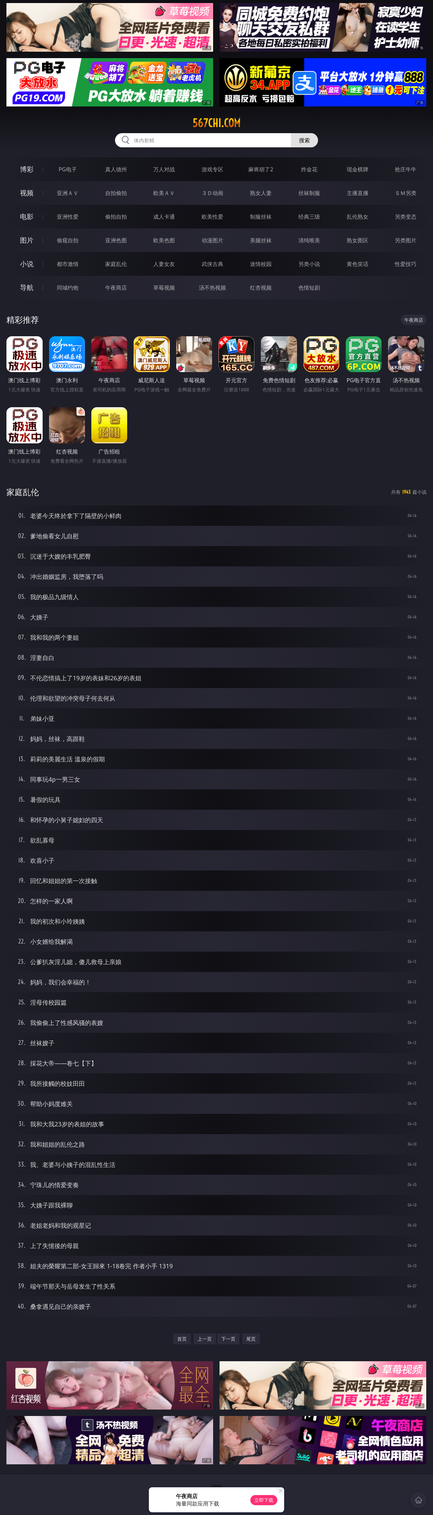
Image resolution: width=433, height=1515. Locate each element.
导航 (26, 287)
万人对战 (164, 169)
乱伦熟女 (357, 216)
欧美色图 (164, 240)
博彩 (26, 169)
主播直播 (357, 193)
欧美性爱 (212, 216)
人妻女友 (164, 264)
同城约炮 (67, 287)
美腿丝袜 (261, 240)
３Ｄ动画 (212, 193)
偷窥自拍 (67, 240)
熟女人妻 (261, 193)
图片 (26, 240)
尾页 (251, 1339)
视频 (26, 192)
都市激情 (67, 264)
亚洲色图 (116, 240)
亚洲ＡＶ (67, 193)
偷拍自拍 (116, 216)
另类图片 (405, 240)
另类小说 (309, 264)
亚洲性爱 (67, 216)
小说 (26, 263)
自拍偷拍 (116, 193)
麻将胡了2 (260, 169)
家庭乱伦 (116, 264)
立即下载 (263, 1500)
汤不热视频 (212, 287)
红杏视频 (261, 287)
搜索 (304, 140)
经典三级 (309, 216)
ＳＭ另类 (405, 193)
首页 (182, 1339)
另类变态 (405, 216)
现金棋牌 (357, 169)
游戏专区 (212, 169)
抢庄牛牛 (405, 169)
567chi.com (216, 123)
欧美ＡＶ (164, 193)
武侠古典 (212, 264)
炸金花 (309, 169)
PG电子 (67, 169)
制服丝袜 (261, 216)
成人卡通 (164, 216)
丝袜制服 (309, 193)
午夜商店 (116, 287)
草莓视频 (164, 287)
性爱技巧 (405, 264)
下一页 (228, 1339)
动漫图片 (212, 240)
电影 (26, 216)
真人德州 (116, 169)
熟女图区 (357, 240)
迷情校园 (261, 264)
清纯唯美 (309, 240)
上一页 (205, 1339)
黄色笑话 (357, 264)
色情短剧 (309, 287)
